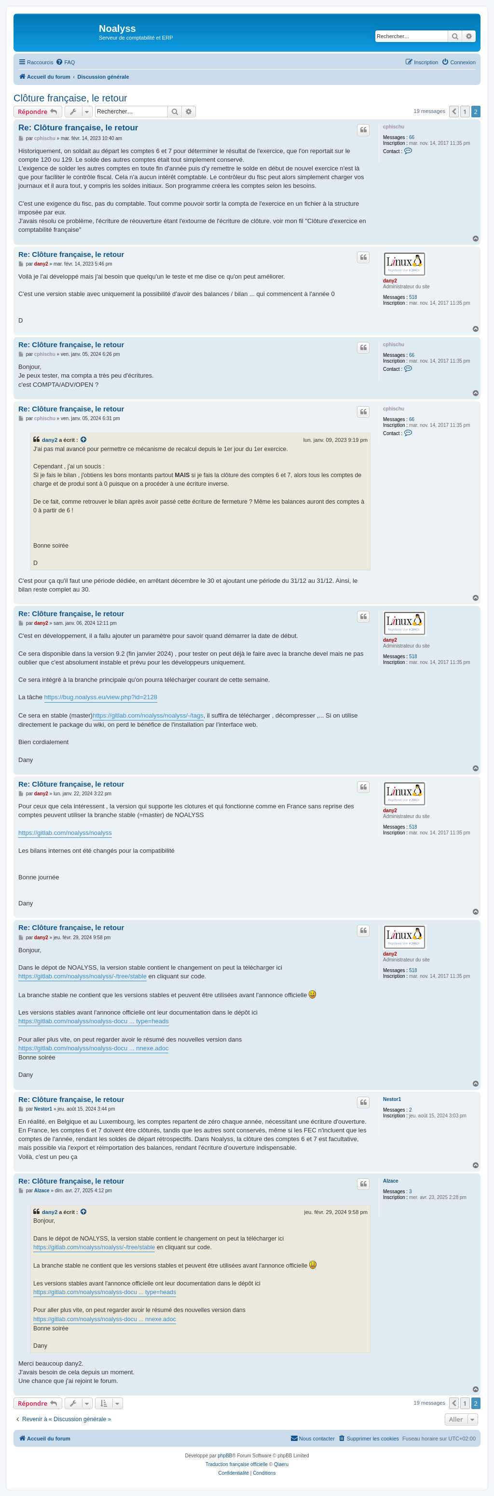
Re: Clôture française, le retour (78, 127)
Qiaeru (281, 1464)
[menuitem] (65, 62)
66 (411, 137)
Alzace (390, 1181)
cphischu (393, 126)
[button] (454, 111)
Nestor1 (392, 1099)
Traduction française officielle (237, 1464)
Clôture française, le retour (70, 98)
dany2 (390, 280)
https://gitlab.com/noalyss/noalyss (65, 832)
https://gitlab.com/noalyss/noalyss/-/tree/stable (82, 976)
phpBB (225, 1455)
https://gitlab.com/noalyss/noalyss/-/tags (148, 715)
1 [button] (465, 111)
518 (413, 297)
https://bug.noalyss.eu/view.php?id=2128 (101, 697)
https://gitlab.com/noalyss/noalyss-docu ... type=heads (93, 1021)
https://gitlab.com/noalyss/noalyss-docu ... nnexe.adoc (93, 1048)
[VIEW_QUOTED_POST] (84, 440)
